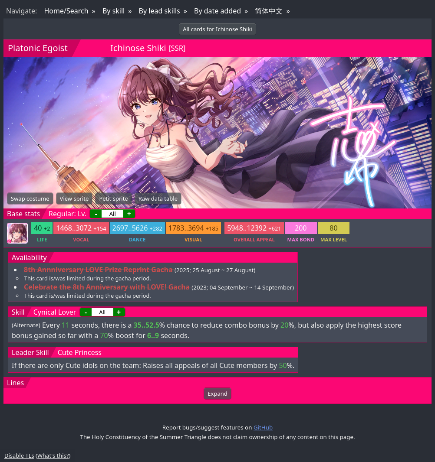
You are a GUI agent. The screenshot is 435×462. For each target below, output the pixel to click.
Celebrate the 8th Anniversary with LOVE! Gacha (107, 287)
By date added (217, 11)
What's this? (53, 455)
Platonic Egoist (38, 48)
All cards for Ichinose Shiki (217, 29)
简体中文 (269, 11)
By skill (113, 11)
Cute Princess (80, 352)
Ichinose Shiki (138, 48)
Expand (217, 393)
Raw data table (158, 198)
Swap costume (30, 198)
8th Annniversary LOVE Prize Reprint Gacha (98, 269)
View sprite (74, 198)
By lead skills (159, 11)
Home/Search (66, 11)
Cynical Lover (54, 312)
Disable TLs (19, 455)
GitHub (263, 427)
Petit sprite (113, 198)
